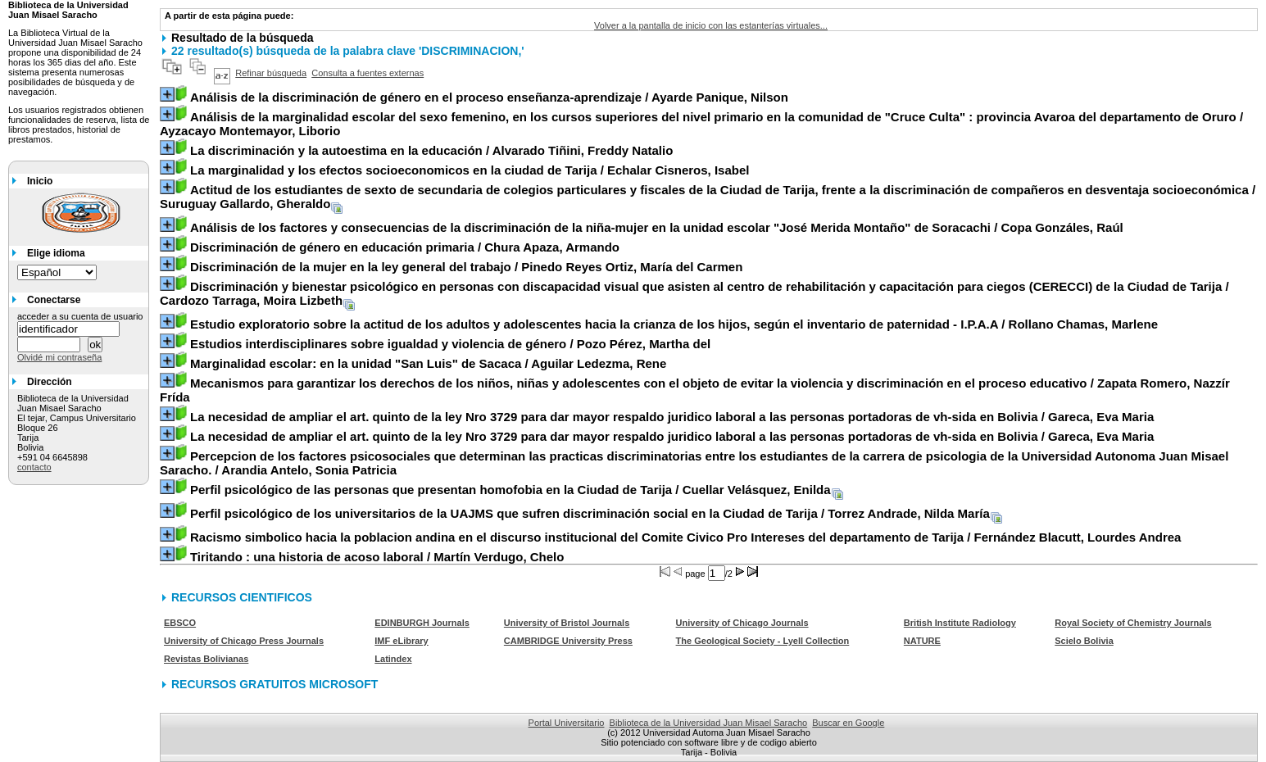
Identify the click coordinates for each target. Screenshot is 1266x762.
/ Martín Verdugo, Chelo (377, 557)
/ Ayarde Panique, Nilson (489, 97)
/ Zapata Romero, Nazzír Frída (695, 390)
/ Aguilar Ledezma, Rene (428, 363)
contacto (34, 467)
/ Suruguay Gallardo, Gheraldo (707, 197)
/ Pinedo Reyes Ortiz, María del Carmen (466, 267)
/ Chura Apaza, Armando (404, 247)
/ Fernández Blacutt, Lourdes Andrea (685, 537)
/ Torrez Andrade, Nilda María (590, 513)
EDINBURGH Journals (422, 623)
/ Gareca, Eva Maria (672, 417)
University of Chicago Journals (742, 623)
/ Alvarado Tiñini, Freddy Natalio (431, 150)
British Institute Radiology (960, 623)
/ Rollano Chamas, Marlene (674, 324)
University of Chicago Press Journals (244, 641)
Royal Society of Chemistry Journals (1133, 623)
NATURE (922, 641)
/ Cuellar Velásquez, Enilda (510, 490)
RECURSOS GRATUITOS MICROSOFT (274, 684)
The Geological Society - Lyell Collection (763, 641)
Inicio (39, 181)
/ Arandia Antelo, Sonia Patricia (694, 463)
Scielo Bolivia (1084, 641)
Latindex (392, 659)
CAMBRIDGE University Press (568, 641)
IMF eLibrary (401, 641)
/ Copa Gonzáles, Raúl (656, 227)
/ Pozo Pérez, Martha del (450, 344)
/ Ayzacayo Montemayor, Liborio (701, 124)
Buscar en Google (848, 723)
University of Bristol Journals (566, 623)
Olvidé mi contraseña (59, 357)
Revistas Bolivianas (206, 659)
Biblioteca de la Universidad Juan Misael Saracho (709, 723)
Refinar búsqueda (270, 73)
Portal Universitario (567, 723)
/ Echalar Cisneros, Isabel (469, 170)
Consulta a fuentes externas (367, 73)
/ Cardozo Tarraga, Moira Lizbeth (694, 293)
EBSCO (180, 623)
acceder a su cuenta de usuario (80, 316)
